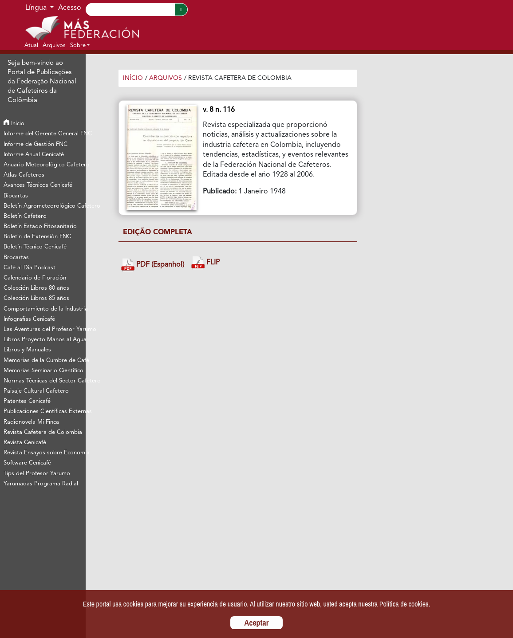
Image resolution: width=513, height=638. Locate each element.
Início (14, 123)
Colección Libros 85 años (36, 298)
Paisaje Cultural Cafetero (36, 391)
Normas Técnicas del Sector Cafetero (44, 381)
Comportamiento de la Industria (44, 309)
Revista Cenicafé (25, 442)
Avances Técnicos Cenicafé (38, 185)
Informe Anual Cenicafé (34, 155)
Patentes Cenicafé (27, 401)
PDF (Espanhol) (152, 265)
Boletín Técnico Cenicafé (35, 247)
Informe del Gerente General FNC (44, 134)
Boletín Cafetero (25, 216)
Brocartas (16, 257)
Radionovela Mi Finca (31, 422)
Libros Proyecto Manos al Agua (44, 340)
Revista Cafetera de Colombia (43, 432)
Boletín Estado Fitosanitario (40, 226)
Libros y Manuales (27, 350)
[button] (80, 45)
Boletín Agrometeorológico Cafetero (44, 206)
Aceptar (257, 622)
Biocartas (16, 196)
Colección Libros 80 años (36, 288)
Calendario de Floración (35, 278)
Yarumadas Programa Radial (41, 484)
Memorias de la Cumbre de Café (44, 360)
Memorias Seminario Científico (43, 371)
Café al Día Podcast (29, 268)
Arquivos (165, 78)
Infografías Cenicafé (29, 319)
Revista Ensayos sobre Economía (44, 453)
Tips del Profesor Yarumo (37, 474)
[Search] (130, 9)
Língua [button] (36, 8)
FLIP (205, 263)
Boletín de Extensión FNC (37, 237)
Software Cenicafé (27, 463)
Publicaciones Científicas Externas (44, 411)
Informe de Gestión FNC (35, 144)
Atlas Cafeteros (24, 175)
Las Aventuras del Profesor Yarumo (44, 329)
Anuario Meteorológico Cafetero (44, 165)
